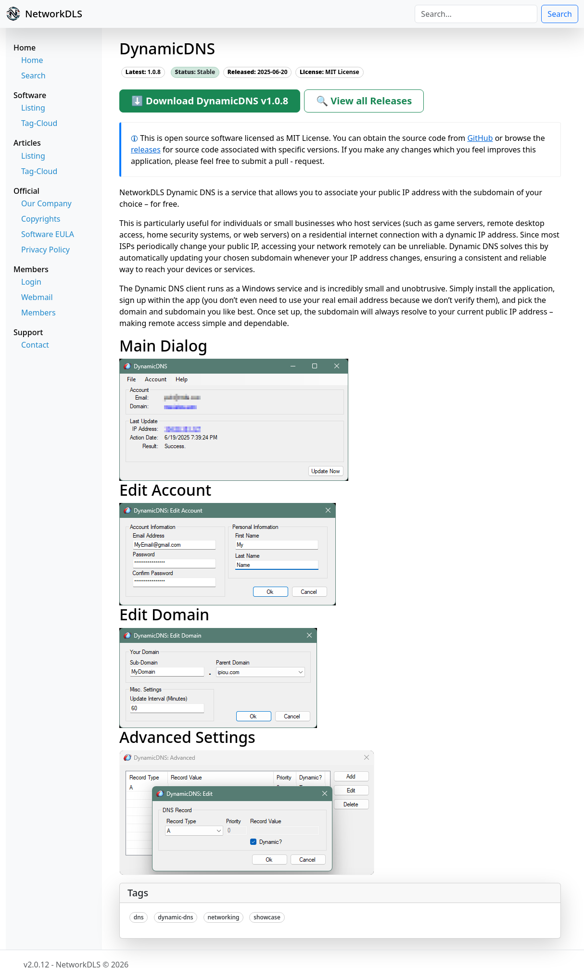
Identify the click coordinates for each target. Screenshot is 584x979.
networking (223, 917)
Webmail (37, 297)
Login (31, 281)
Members (38, 312)
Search (559, 14)
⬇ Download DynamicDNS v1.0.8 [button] (209, 100)
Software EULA (47, 234)
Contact (35, 344)
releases (146, 149)
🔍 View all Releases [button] (364, 100)
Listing (33, 107)
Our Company (46, 203)
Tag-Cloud (39, 123)
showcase (267, 917)
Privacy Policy (45, 249)
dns (139, 917)
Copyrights (40, 218)
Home (32, 60)
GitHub (480, 138)
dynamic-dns (175, 917)
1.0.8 (143, 72)
